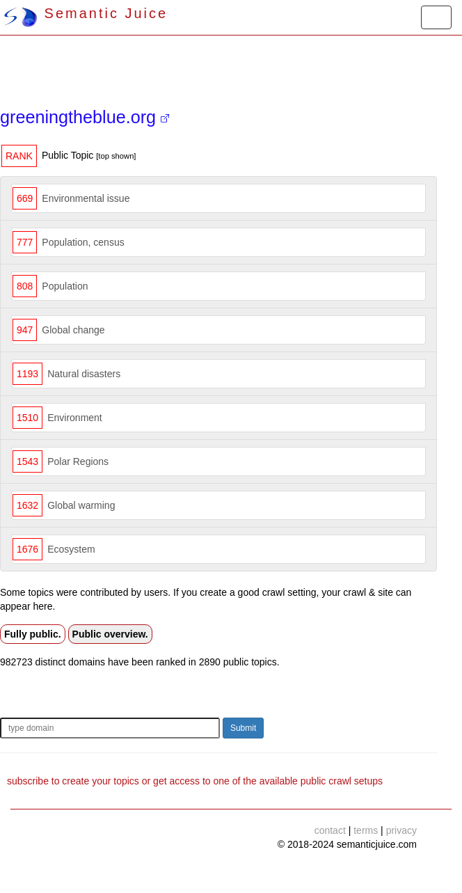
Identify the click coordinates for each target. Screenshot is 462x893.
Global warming (81, 505)
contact (330, 830)
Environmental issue (85, 198)
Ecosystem (71, 549)
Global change (73, 329)
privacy (401, 830)
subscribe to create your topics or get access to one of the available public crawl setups (195, 781)
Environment (74, 417)
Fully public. (32, 634)
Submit (243, 728)
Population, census (83, 242)
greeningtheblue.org (84, 117)
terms (365, 830)
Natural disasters (83, 373)
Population (65, 286)
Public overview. (110, 634)
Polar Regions (78, 461)
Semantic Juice (85, 13)
